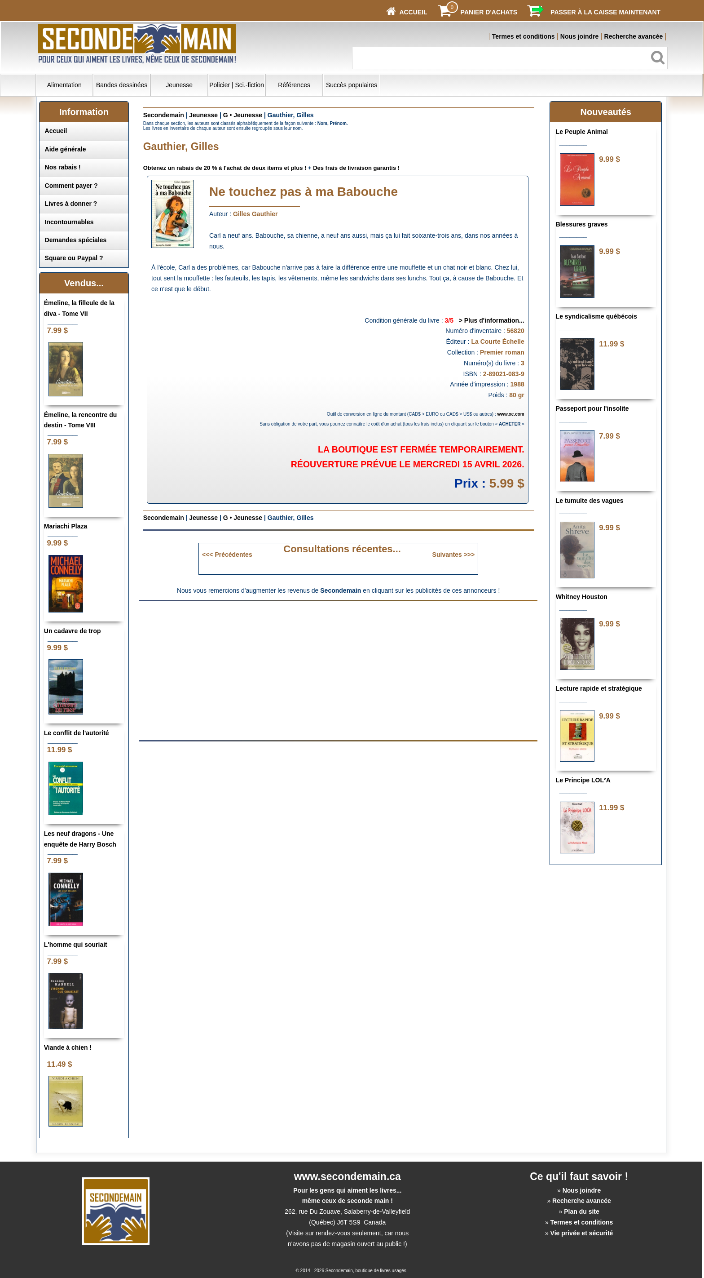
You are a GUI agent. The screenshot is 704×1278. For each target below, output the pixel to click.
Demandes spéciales (76, 240)
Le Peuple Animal (582, 131)
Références (294, 85)
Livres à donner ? (71, 203)
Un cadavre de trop (72, 631)
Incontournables (69, 222)
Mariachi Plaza (66, 526)
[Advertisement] (263, 670)
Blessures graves (582, 224)
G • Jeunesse (242, 115)
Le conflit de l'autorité (76, 733)
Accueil (56, 130)
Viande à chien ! (68, 1047)
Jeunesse (179, 85)
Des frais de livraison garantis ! (356, 167)
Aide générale (65, 149)
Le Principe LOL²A (583, 780)
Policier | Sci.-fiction (236, 85)
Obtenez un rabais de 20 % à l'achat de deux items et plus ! (225, 167)
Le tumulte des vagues (590, 500)
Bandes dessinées (121, 85)
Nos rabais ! (63, 167)
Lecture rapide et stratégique (599, 688)
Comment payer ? (71, 185)
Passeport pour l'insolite (592, 408)
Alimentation (64, 85)
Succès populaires (351, 85)
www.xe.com (510, 414)
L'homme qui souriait (75, 944)
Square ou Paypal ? (74, 258)
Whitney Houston (581, 596)
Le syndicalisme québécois (596, 316)
